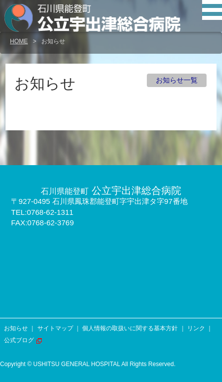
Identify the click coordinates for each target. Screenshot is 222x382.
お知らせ (16, 328)
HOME (19, 41)
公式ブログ (19, 340)
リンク (196, 328)
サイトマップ (55, 328)
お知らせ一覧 (177, 80)
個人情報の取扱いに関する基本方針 (130, 328)
